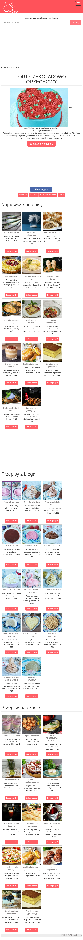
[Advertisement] (41, 46)
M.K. (80, 935)
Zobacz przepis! (11, 251)
